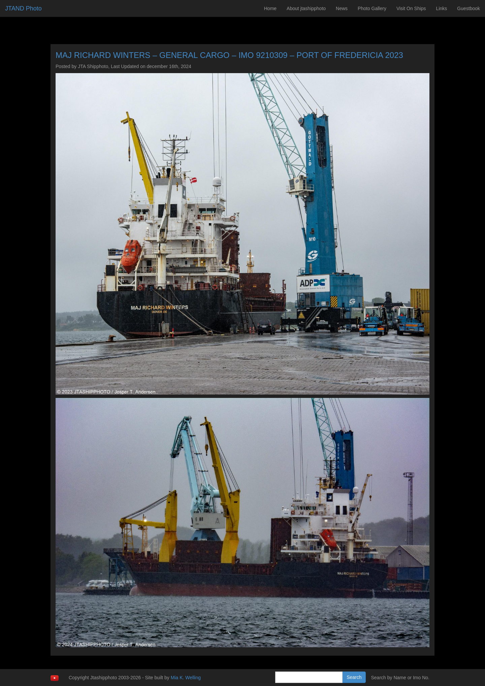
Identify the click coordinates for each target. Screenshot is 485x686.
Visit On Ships (411, 8)
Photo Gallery (372, 8)
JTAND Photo (23, 8)
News (342, 8)
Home (270, 8)
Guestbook (468, 8)
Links (441, 8)
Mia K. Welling (186, 677)
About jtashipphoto (306, 8)
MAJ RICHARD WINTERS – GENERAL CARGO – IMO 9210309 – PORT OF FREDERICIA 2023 (229, 55)
